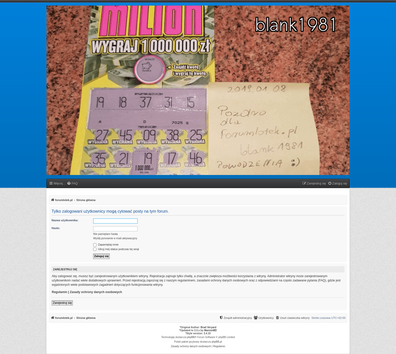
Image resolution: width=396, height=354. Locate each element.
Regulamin (59, 292)
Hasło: (56, 228)
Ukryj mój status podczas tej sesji (116, 249)
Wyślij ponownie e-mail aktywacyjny (115, 238)
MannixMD (210, 330)
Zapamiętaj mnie (105, 244)
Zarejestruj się (62, 303)
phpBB (191, 337)
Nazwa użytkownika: (65, 220)
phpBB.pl (217, 341)
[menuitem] (72, 183)
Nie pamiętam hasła (105, 233)
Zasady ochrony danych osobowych (96, 292)
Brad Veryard (208, 327)
